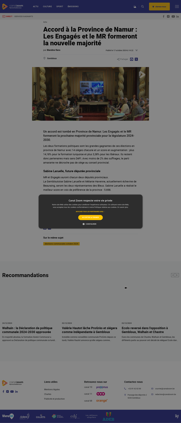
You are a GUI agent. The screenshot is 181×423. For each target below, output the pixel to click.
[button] (90, 212)
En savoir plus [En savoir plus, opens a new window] (122, 207)
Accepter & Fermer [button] (90, 217)
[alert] (90, 211)
